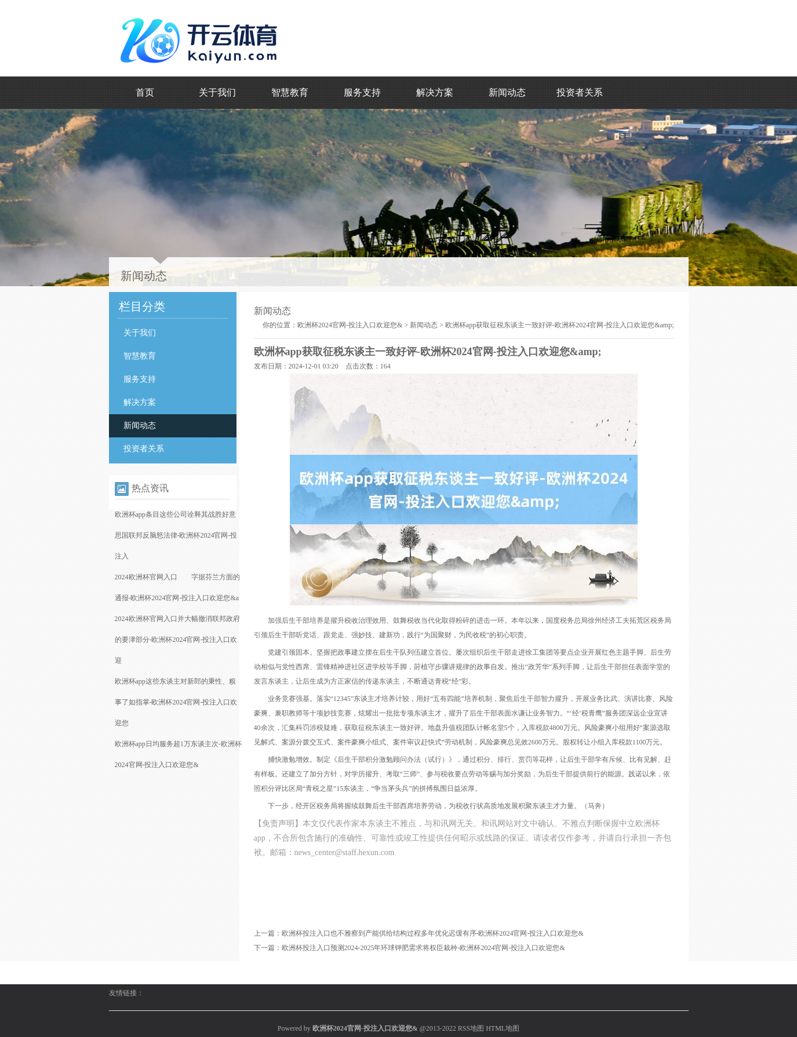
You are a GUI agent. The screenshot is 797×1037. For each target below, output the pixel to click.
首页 (145, 92)
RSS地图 (471, 1028)
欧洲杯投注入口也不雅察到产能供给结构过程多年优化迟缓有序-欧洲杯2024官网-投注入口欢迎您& (433, 933)
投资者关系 (579, 92)
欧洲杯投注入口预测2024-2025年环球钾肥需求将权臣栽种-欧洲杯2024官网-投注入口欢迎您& (423, 948)
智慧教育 (289, 92)
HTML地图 (502, 1028)
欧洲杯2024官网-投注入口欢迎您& (349, 325)
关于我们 (217, 92)
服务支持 (362, 92)
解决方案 (434, 92)
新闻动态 (507, 92)
